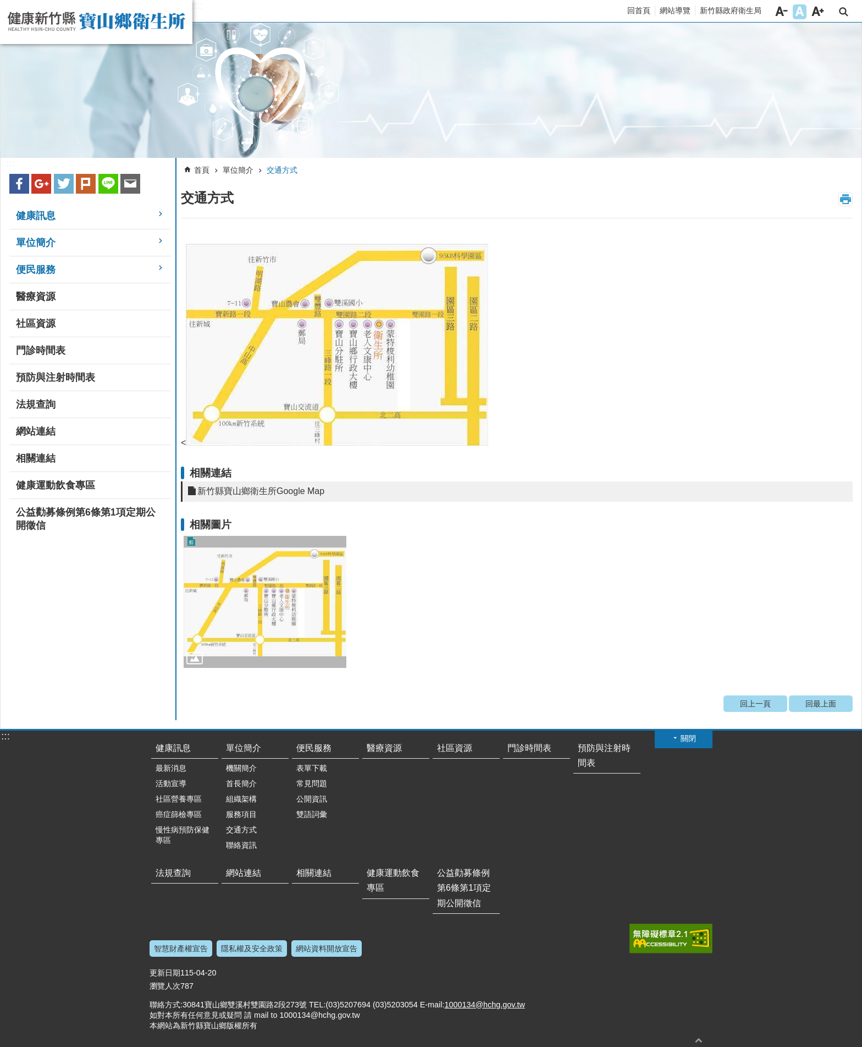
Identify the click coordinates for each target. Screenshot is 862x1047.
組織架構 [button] (241, 798)
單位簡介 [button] (36, 242)
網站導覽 (675, 10)
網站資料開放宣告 (326, 948)
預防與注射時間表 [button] (55, 377)
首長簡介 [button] (241, 783)
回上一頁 (755, 703)
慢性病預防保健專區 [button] (182, 835)
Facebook (19, 184)
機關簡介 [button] (241, 768)
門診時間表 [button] (40, 350)
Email (130, 184)
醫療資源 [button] (36, 296)
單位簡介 (238, 170)
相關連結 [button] (36, 458)
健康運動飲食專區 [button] (55, 485)
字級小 (781, 11)
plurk (86, 184)
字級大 (818, 11)
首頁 (201, 170)
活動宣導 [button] (171, 783)
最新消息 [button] (171, 768)
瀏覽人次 (165, 986)
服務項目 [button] (241, 814)
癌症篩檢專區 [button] (179, 814)
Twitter (64, 184)
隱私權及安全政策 (252, 948)
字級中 (799, 11)
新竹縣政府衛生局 (730, 10)
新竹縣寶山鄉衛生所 (96, 22)
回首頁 (638, 10)
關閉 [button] (688, 738)
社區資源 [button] (36, 323)
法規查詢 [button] (36, 404)
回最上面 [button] (698, 1040)
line (108, 184)
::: (198, 5)
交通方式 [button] (241, 829)
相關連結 (210, 473)
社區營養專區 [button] (179, 798)
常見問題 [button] (311, 783)
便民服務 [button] (36, 269)
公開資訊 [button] (311, 798)
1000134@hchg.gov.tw (484, 1004)
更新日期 (165, 972)
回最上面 (820, 703)
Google (41, 184)
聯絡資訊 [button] (241, 845)
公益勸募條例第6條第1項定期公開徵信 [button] (86, 519)
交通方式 (282, 170)
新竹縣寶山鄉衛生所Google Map (260, 491)
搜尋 (843, 11)
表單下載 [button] (311, 768)
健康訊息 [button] (36, 215)
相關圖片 (210, 524)
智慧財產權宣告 (181, 948)
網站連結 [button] (36, 431)
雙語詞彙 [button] (311, 814)
